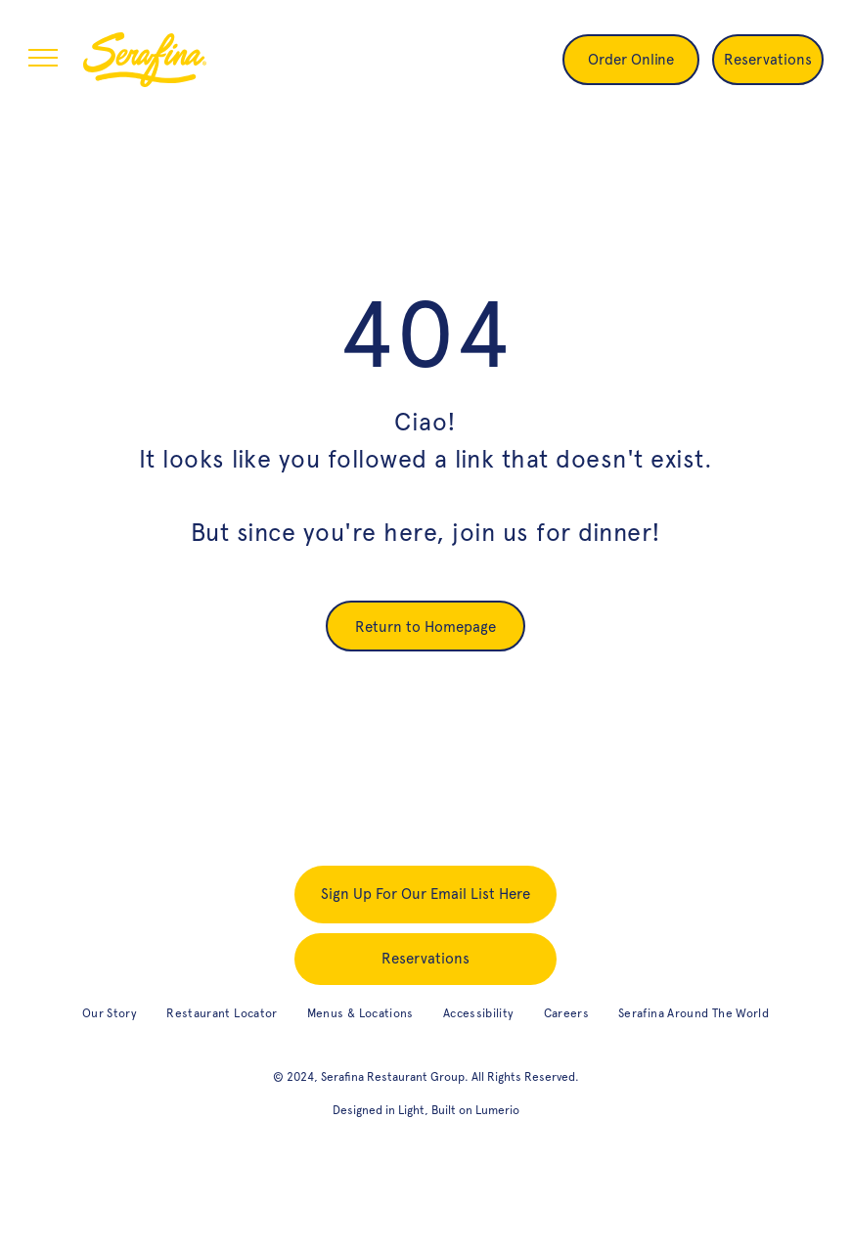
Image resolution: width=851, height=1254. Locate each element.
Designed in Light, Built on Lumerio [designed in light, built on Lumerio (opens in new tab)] (426, 1110)
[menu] (43, 57)
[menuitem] (109, 1014)
